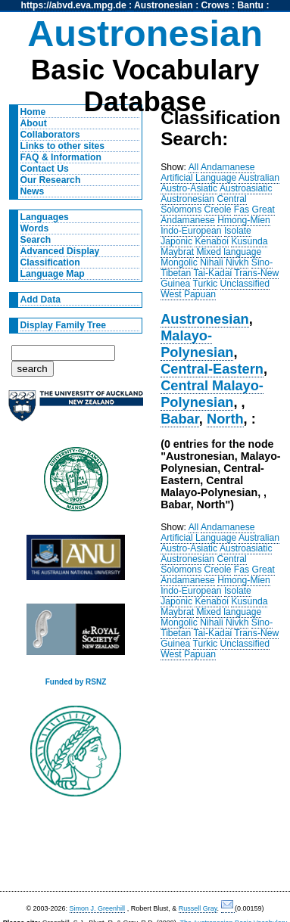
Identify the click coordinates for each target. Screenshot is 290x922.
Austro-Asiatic (189, 188)
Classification (50, 262)
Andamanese (228, 167)
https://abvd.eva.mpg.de (73, 5)
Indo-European (191, 230)
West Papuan (188, 294)
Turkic (205, 283)
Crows (215, 5)
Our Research (50, 180)
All (194, 167)
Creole (218, 209)
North (225, 419)
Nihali (211, 262)
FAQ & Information (60, 157)
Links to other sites (62, 146)
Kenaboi (212, 241)
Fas (241, 209)
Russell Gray (198, 908)
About (33, 123)
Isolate (237, 230)
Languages (44, 217)
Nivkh (237, 262)
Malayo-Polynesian (197, 344)
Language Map (52, 274)
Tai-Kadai (212, 273)
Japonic (176, 241)
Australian (259, 177)
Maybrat (177, 252)
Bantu (250, 5)
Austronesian (163, 5)
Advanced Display (60, 251)
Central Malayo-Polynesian (212, 393)
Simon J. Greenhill (98, 908)
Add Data (40, 299)
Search (35, 239)
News (32, 191)
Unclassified (245, 283)
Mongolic (179, 262)
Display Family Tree (63, 325)
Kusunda (249, 241)
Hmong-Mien (243, 220)
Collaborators (50, 134)
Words (34, 228)
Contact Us (44, 168)
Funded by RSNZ (76, 682)
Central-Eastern (212, 369)
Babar (180, 419)
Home (33, 112)
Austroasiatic (246, 188)
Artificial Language (198, 177)
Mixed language (228, 252)
